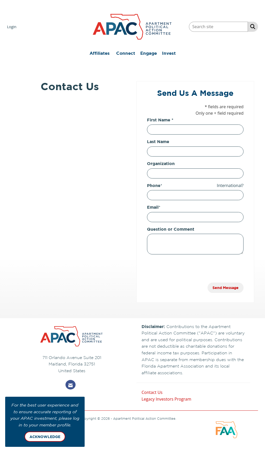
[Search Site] (251, 26)
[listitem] (12, 26)
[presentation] (186, 269)
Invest (169, 53)
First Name (158, 120)
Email (153, 207)
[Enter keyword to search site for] (218, 27)
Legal (181, 418)
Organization (161, 163)
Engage (148, 53)
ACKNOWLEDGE (45, 436)
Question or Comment (170, 229)
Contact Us (152, 392)
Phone (153, 185)
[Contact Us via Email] (70, 384)
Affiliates (100, 53)
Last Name (158, 141)
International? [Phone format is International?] (230, 185)
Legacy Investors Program (166, 399)
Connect (125, 53)
